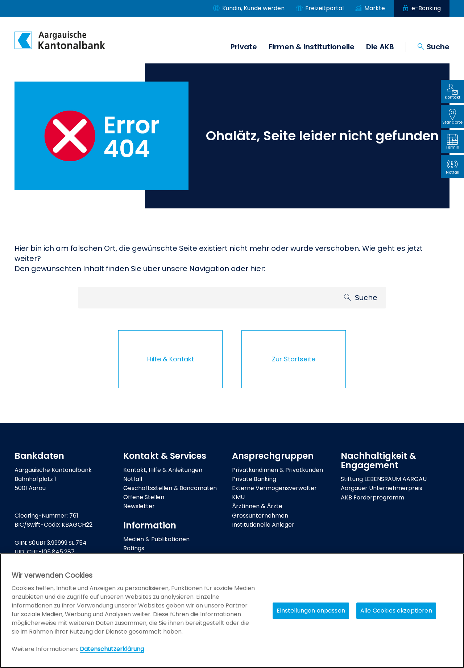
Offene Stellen (143, 497)
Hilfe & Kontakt (170, 359)
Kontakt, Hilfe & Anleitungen (162, 470)
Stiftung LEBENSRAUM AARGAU (384, 479)
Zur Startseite (293, 359)
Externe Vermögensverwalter (274, 488)
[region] (232, 610)
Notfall (132, 479)
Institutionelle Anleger (263, 524)
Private (244, 47)
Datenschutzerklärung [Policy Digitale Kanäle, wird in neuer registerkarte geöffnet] (112, 649)
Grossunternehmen (260, 515)
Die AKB (380, 47)
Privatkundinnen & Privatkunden (277, 470)
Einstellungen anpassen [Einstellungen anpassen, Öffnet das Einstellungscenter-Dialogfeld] (311, 610)
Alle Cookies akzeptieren (396, 610)
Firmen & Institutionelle (312, 47)
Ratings (133, 548)
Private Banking (254, 479)
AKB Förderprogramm (372, 497)
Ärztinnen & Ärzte (257, 506)
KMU (238, 497)
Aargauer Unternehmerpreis (381, 488)
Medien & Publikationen (156, 539)
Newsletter (139, 506)
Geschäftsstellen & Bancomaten (170, 488)
